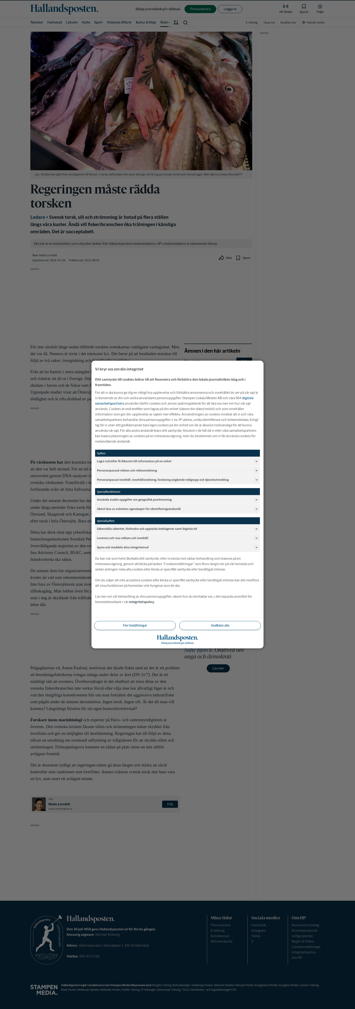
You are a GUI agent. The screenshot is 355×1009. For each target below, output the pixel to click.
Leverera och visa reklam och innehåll (178, 538)
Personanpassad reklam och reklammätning (178, 470)
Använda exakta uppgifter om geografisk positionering (178, 499)
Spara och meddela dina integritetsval (178, 547)
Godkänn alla (220, 625)
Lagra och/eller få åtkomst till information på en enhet (178, 461)
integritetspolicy (141, 602)
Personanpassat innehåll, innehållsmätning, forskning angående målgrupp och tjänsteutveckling (178, 480)
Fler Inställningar (135, 625)
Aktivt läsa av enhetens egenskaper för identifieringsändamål (178, 509)
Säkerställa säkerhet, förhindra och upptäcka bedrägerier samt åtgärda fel (178, 529)
